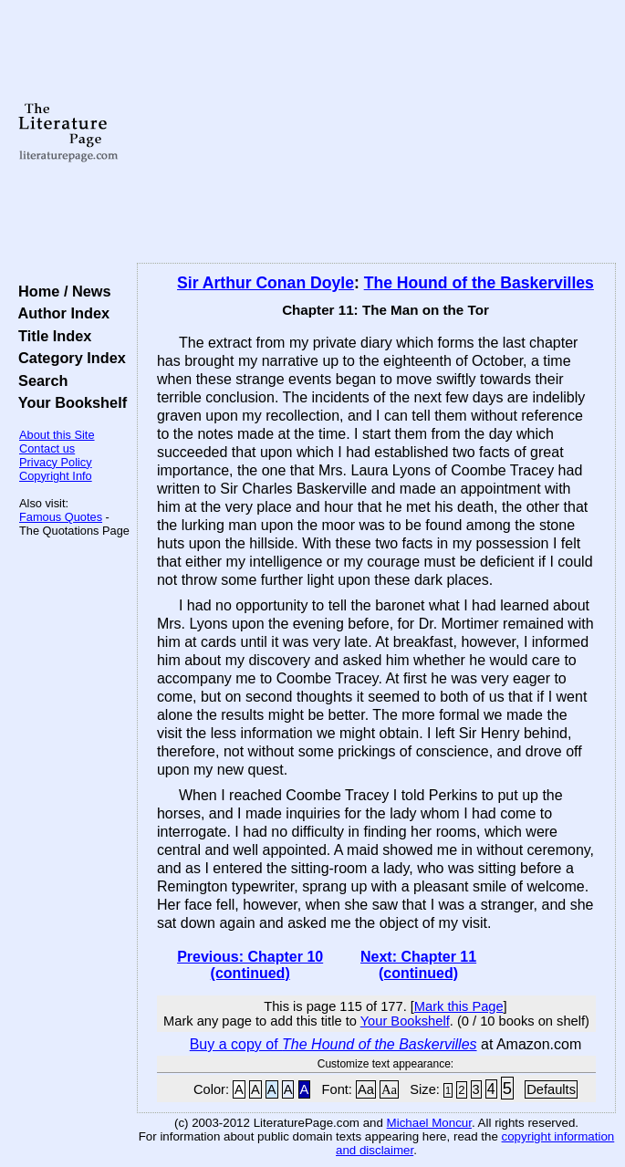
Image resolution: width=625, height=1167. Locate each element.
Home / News (60, 291)
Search (39, 380)
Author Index (59, 313)
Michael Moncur (429, 1123)
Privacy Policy (55, 462)
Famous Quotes (60, 517)
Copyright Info (55, 476)
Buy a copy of (333, 1044)
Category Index (68, 357)
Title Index (50, 336)
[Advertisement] (376, 132)
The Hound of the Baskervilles (479, 283)
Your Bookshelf (68, 402)
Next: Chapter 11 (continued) (418, 965)
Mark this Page (459, 1006)
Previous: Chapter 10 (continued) (250, 965)
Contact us (47, 448)
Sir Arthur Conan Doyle (265, 283)
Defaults (551, 1089)
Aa (366, 1089)
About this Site (57, 435)
